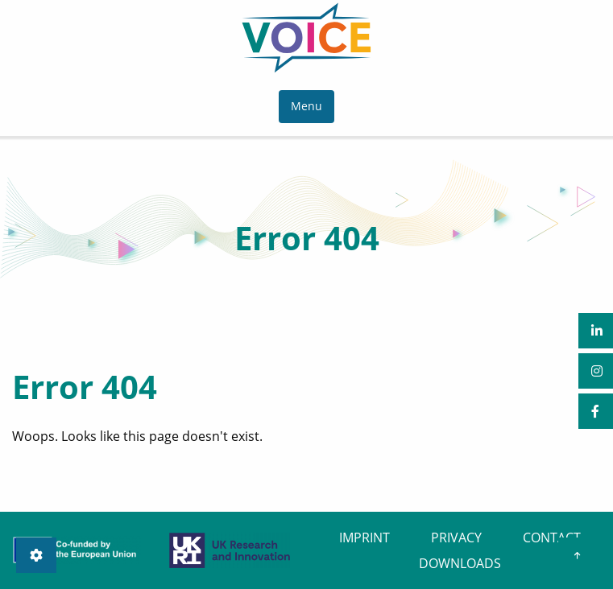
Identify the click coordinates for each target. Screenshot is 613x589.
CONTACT (552, 537)
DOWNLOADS (460, 563)
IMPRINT (364, 537)
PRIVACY (456, 537)
